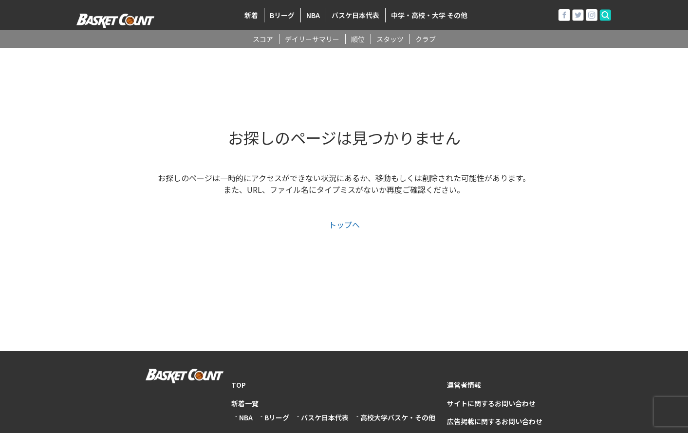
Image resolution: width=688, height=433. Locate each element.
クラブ (425, 39)
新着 (251, 15)
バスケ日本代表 (355, 15)
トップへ (344, 224)
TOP (238, 385)
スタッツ (390, 39)
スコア (263, 39)
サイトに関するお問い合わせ (491, 403)
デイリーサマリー (312, 39)
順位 (358, 39)
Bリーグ (282, 15)
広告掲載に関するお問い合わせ (494, 421)
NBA (313, 15)
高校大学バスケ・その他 (397, 417)
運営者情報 (464, 385)
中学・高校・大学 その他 (429, 15)
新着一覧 (245, 403)
